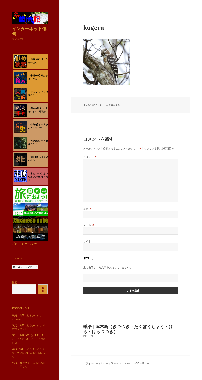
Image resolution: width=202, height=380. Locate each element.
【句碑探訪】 (34, 140)
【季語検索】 (34, 75)
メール (88, 225)
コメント (90, 157)
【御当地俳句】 (35, 108)
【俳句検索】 (34, 59)
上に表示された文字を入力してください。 (107, 267)
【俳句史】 (33, 124)
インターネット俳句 (29, 31)
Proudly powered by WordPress (130, 363)
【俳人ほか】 (34, 91)
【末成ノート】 (35, 173)
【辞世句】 (33, 157)
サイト (87, 241)
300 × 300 (114, 105)
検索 (14, 282)
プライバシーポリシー (24, 243)
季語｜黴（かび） (22, 362)
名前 (87, 209)
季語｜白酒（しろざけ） (25, 315)
